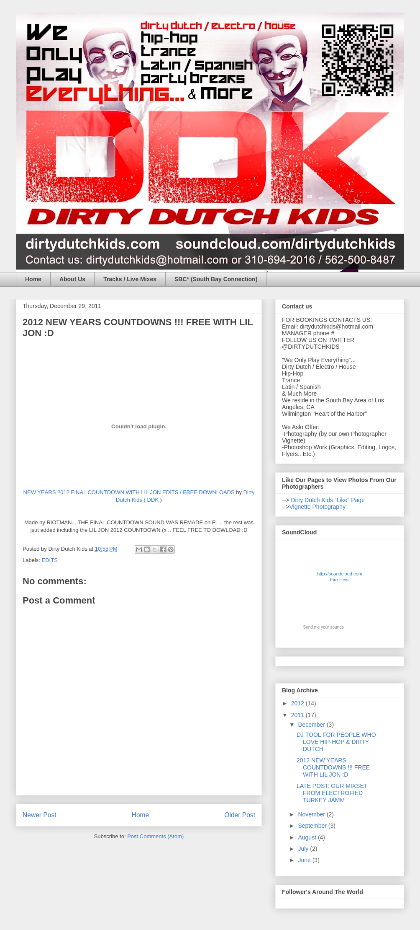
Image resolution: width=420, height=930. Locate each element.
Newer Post (39, 815)
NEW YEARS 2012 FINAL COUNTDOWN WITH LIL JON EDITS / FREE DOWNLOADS (129, 492)
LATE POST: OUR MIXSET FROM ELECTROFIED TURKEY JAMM (332, 792)
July (304, 848)
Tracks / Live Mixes (129, 279)
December (312, 724)
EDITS (50, 560)
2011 (298, 715)
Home (33, 279)
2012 (298, 703)
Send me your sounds (323, 627)
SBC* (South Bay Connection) (215, 279)
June (305, 860)
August (308, 837)
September (313, 825)
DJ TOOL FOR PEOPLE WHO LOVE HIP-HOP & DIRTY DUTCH (336, 741)
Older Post (239, 815)
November (312, 814)
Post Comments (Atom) (155, 836)
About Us (72, 279)
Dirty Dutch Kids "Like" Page (327, 500)
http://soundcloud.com (340, 578)
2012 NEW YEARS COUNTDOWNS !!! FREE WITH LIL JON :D (333, 767)
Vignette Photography (317, 506)
